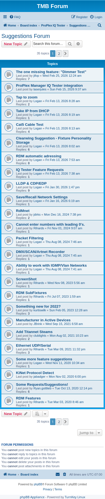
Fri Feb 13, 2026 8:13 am (62, 128)
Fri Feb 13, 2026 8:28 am (62, 101)
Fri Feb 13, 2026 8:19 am (62, 114)
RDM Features (28, 398)
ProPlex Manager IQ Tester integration (49, 85)
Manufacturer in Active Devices (43, 320)
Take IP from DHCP (32, 111)
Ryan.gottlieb (42, 388)
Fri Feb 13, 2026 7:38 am (62, 173)
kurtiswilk (39, 310)
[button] (65, 53)
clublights (39, 335)
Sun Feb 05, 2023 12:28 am (68, 310)
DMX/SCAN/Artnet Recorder (40, 252)
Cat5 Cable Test (29, 124)
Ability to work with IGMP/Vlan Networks (51, 265)
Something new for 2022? (38, 306)
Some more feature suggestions (44, 359)
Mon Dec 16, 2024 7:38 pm (62, 214)
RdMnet (22, 211)
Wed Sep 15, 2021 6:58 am (64, 324)
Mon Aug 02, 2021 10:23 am (69, 335)
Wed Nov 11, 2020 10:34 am (65, 363)
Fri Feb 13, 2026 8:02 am (62, 146)
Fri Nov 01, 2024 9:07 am (65, 228)
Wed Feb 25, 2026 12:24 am (62, 75)
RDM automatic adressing (38, 156)
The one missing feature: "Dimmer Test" (51, 72)
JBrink (37, 324)
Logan (37, 101)
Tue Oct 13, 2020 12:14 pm (73, 388)
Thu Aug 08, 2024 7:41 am (63, 269)
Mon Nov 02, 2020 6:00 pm (67, 376)
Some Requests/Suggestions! (42, 384)
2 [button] (59, 53)
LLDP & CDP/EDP (31, 183)
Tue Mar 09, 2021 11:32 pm (66, 349)
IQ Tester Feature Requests (40, 170)
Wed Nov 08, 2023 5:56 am (66, 283)
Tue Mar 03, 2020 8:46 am (66, 402)
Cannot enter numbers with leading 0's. (50, 224)
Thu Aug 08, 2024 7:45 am (63, 255)
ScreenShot (26, 279)
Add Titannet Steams (34, 332)
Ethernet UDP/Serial (33, 345)
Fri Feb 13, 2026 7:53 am (62, 159)
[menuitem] (14, 17)
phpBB (38, 484)
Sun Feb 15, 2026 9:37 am (68, 89)
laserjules (39, 89)
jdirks (37, 214)
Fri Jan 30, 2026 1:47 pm (62, 187)
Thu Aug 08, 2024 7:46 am (63, 242)
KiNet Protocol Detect (35, 373)
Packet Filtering (29, 238)
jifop (36, 75)
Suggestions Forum (25, 36)
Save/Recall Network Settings (42, 197)
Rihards (38, 228)
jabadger (39, 376)
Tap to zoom (27, 97)
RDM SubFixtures (31, 293)
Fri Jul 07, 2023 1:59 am (64, 296)
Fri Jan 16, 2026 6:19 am (62, 201)
